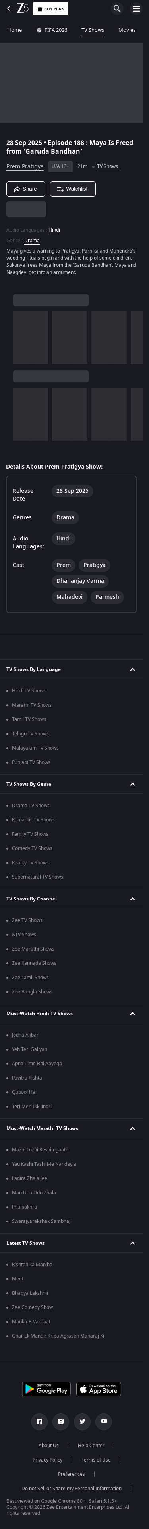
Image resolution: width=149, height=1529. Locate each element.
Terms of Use (96, 1459)
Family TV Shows (30, 834)
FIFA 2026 (51, 30)
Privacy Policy (47, 1459)
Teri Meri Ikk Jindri (32, 1106)
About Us (49, 1445)
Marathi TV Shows (32, 705)
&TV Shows (24, 934)
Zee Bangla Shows (32, 991)
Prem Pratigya (25, 166)
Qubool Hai (24, 1092)
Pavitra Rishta (27, 1078)
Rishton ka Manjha (32, 1264)
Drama (32, 240)
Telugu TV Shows (30, 733)
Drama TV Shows (31, 805)
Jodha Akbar (25, 1035)
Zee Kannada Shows (34, 963)
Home (14, 30)
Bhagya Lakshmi (30, 1293)
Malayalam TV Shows (35, 748)
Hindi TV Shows (29, 690)
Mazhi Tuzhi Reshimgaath (40, 1149)
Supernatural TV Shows (37, 877)
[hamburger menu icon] (136, 8)
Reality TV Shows (30, 862)
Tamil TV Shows (29, 719)
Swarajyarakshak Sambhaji (42, 1221)
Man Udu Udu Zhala (34, 1192)
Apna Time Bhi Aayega (37, 1063)
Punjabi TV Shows (31, 762)
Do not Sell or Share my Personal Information (71, 1488)
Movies (126, 30)
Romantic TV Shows (33, 819)
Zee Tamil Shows (30, 977)
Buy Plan (50, 9)
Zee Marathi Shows (33, 948)
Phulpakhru (24, 1207)
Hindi (54, 230)
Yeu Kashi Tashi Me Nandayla (44, 1164)
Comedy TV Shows (32, 848)
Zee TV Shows (27, 920)
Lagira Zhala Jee (29, 1178)
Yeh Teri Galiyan (29, 1049)
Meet (17, 1278)
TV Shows (92, 30)
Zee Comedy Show (32, 1307)
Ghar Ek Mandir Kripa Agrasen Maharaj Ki (58, 1336)
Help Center (91, 1445)
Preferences (71, 1474)
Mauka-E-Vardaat (31, 1321)
